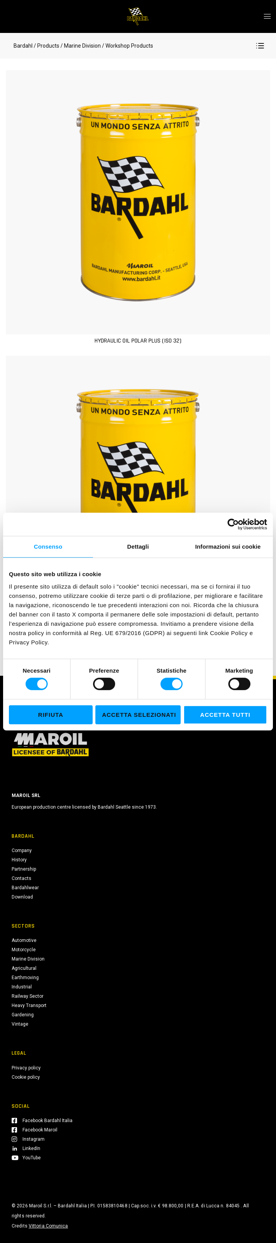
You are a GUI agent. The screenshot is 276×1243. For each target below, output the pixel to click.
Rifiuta (50, 714)
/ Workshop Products (127, 46)
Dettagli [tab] (138, 546)
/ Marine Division (80, 46)
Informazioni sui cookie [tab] (228, 546)
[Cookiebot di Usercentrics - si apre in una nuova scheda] (233, 524)
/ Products (46, 46)
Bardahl (23, 46)
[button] (260, 46)
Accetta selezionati (139, 714)
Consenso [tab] (48, 546)
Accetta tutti (225, 714)
